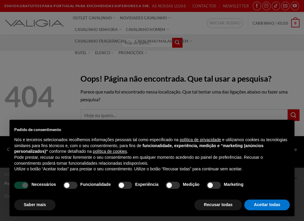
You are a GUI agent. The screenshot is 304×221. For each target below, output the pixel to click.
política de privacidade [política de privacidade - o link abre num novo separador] (200, 139)
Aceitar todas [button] (267, 204)
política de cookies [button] (110, 151)
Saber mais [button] (35, 204)
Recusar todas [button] (218, 204)
